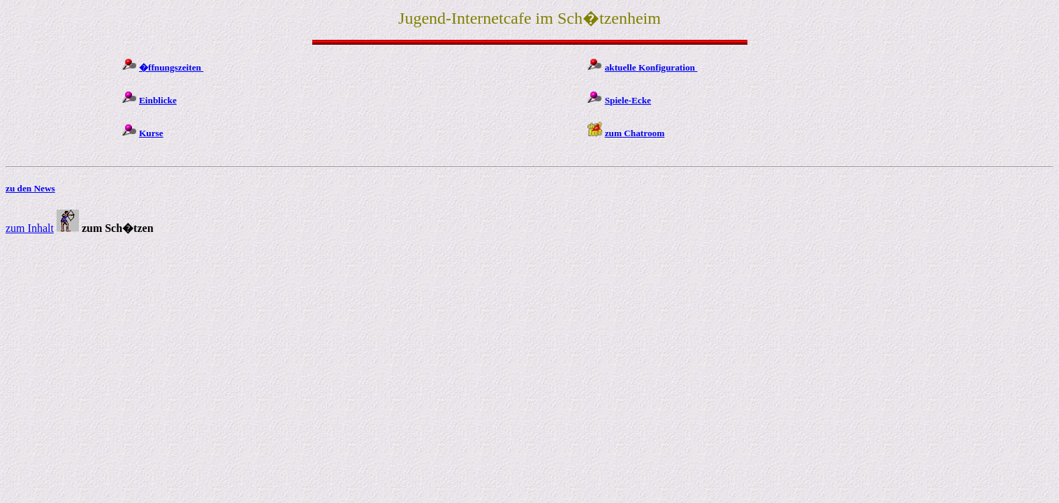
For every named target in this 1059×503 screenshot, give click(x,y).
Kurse (151, 133)
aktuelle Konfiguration (651, 67)
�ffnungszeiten (171, 67)
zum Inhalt (30, 228)
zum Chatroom (635, 133)
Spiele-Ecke (628, 100)
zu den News (30, 188)
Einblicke (158, 100)
